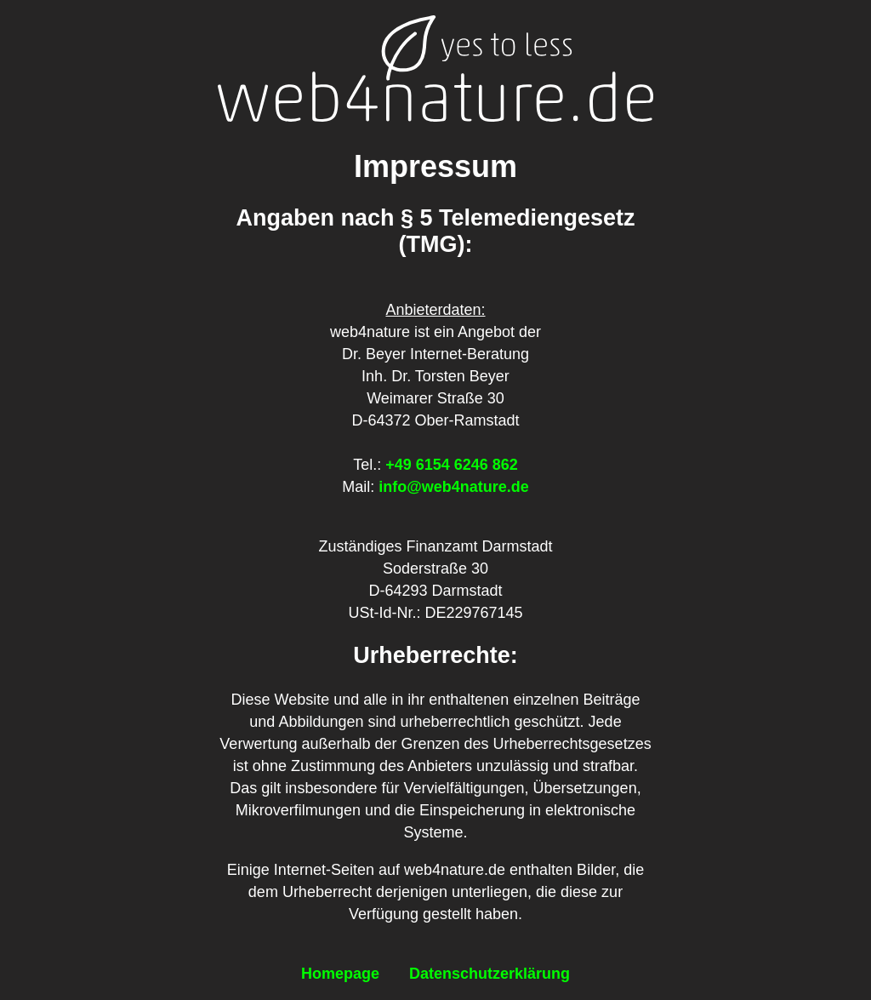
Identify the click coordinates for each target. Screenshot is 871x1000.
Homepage (340, 973)
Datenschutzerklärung (489, 973)
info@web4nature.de (454, 486)
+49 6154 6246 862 (451, 464)
